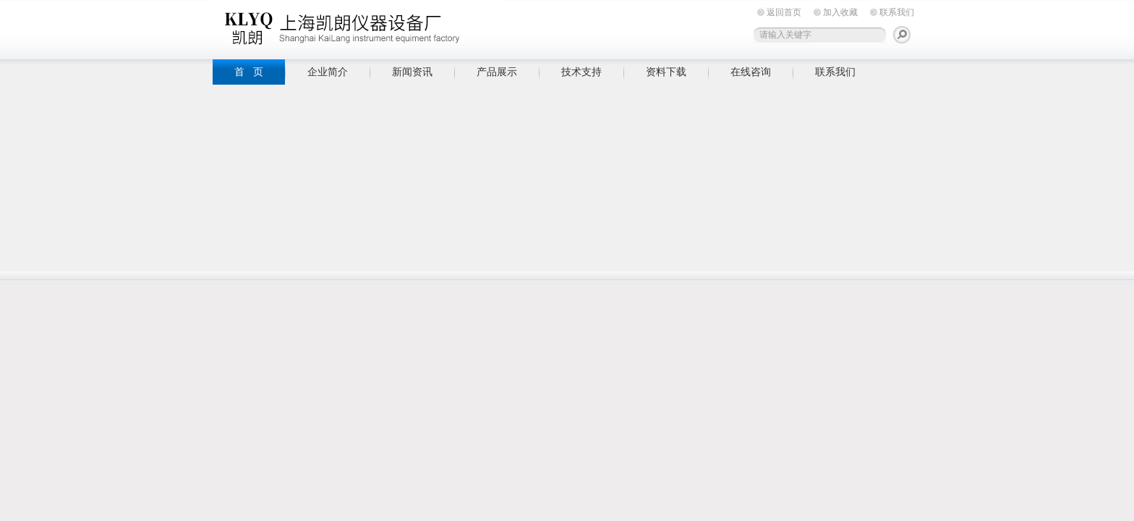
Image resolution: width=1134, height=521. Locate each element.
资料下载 (666, 71)
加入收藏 (840, 12)
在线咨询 (750, 71)
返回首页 (784, 12)
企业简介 (327, 71)
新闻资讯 (412, 71)
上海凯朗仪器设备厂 (357, 27)
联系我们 (896, 12)
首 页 (248, 71)
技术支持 (581, 71)
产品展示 (497, 71)
